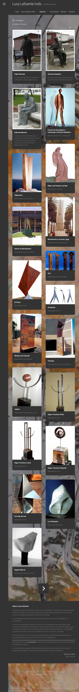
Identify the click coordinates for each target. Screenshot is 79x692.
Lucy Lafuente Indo (27, 4)
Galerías (42, 12)
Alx (56, 675)
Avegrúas (51, 308)
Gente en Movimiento (22, 249)
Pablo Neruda (19, 75)
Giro (49, 274)
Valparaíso (18, 196)
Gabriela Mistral (20, 133)
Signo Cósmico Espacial (57, 468)
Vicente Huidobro (54, 75)
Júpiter (17, 410)
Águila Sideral (19, 570)
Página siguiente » (43, 589)
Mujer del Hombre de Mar (58, 186)
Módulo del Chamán (22, 356)
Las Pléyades (53, 522)
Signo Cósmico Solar (56, 415)
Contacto (72, 12)
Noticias (63, 12)
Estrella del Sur (20, 517)
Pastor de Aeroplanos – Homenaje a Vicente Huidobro (59, 131)
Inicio (17, 12)
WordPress (44, 675)
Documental (54, 12)
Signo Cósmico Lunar (22, 463)
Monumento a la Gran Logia (58, 240)
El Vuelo (17, 303)
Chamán (51, 361)
